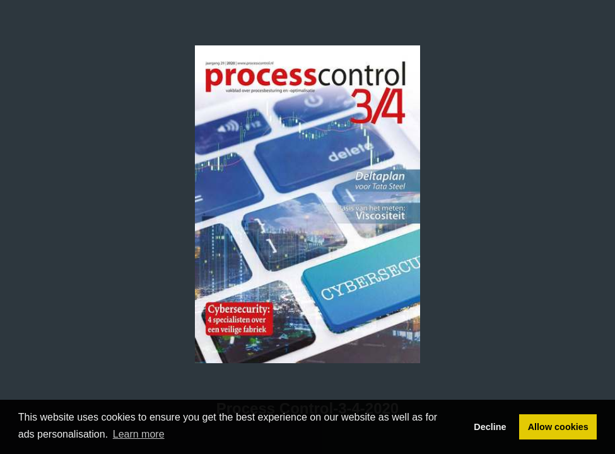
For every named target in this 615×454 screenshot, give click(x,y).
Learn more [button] (139, 434)
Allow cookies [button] (558, 427)
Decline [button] (490, 427)
